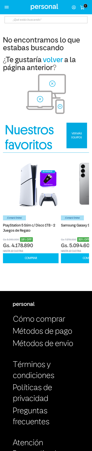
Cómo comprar (39, 319)
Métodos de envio (43, 344)
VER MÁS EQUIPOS (76, 135)
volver (53, 60)
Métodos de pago (42, 331)
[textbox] (46, 19)
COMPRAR (31, 258)
